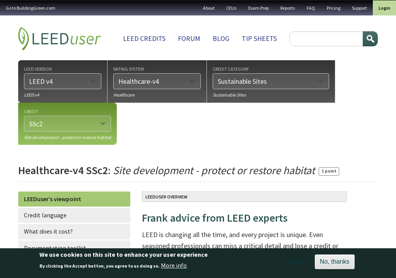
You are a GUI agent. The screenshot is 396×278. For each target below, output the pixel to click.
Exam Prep (258, 8)
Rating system (128, 68)
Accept (299, 264)
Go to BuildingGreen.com (30, 8)
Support (359, 8)
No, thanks (334, 264)
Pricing (333, 8)
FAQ (311, 8)
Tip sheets (259, 38)
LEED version (38, 68)
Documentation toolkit (55, 248)
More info (174, 268)
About (209, 8)
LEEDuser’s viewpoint (52, 199)
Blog (221, 38)
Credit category (231, 68)
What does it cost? (48, 231)
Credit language (45, 215)
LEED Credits (144, 38)
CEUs (231, 8)
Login (384, 8)
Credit (31, 111)
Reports (287, 8)
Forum (189, 38)
